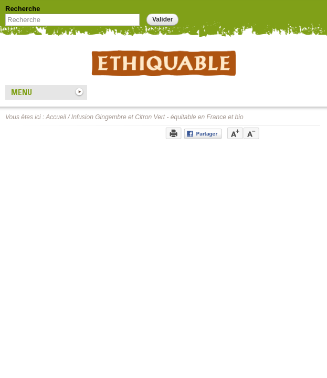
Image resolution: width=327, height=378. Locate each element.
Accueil (56, 117)
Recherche (22, 9)
